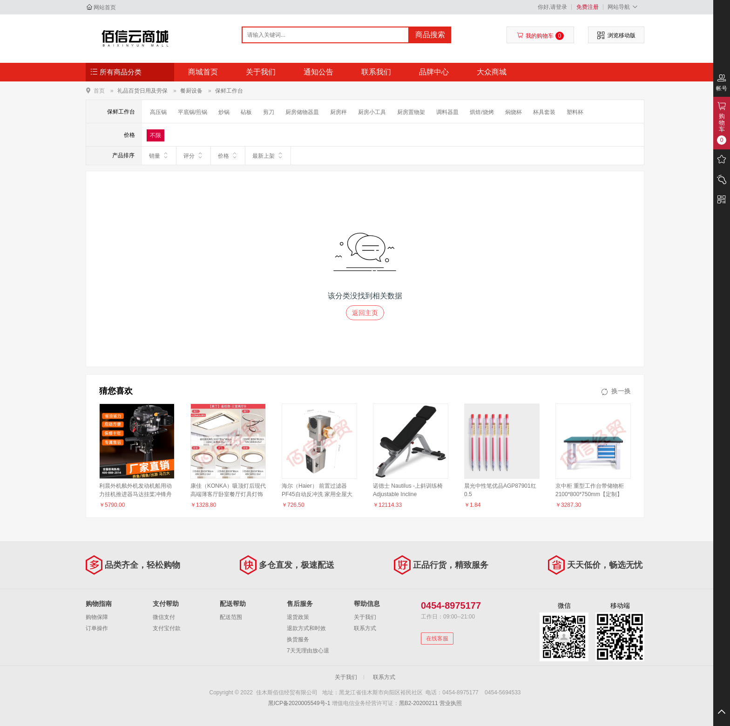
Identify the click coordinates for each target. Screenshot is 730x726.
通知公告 (318, 72)
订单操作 (97, 628)
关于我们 (261, 72)
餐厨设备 (191, 90)
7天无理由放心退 (308, 650)
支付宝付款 (167, 628)
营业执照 (450, 703)
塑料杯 (575, 112)
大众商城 (492, 72)
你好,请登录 (552, 7)
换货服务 (298, 639)
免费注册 (587, 7)
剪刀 (268, 112)
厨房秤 (338, 112)
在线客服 (437, 638)
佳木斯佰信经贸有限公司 (135, 38)
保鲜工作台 (229, 90)
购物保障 (97, 617)
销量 (159, 155)
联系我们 (376, 72)
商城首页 (203, 72)
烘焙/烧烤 (481, 112)
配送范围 (231, 617)
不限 (155, 135)
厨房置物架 (411, 112)
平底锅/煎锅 (192, 112)
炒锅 (224, 112)
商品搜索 (430, 35)
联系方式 (365, 628)
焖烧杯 (513, 112)
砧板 (246, 112)
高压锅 (158, 112)
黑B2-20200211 (418, 703)
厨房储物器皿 (302, 112)
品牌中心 (434, 72)
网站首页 (105, 7)
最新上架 (268, 155)
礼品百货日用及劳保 (142, 90)
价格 (228, 155)
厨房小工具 (372, 112)
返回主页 (365, 312)
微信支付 (164, 617)
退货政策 (298, 617)
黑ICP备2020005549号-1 (299, 703)
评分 (193, 155)
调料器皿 (447, 112)
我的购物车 (540, 36)
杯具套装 (544, 112)
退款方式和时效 (306, 628)
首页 (99, 90)
